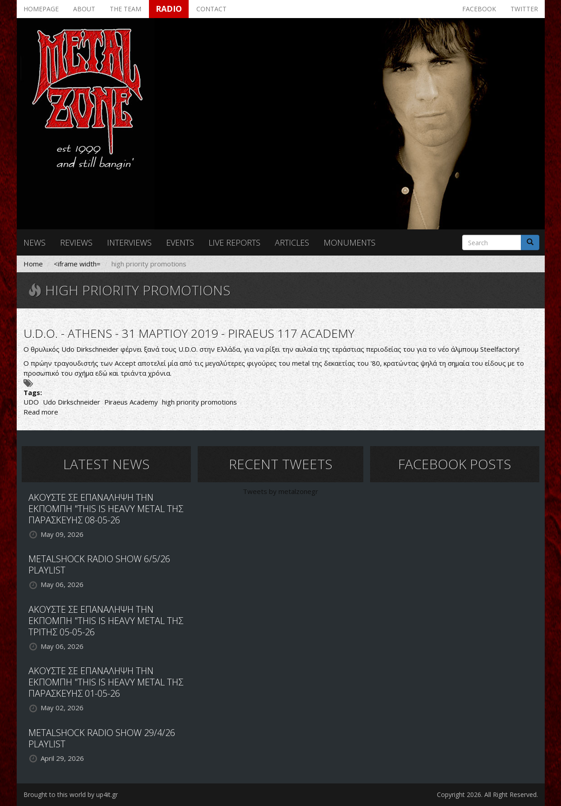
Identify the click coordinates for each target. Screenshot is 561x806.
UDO (31, 401)
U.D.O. (188, 349)
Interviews (129, 242)
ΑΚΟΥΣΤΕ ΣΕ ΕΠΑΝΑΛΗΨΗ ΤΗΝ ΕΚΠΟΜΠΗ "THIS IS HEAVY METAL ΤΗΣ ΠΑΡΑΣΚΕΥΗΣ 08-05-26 (105, 508)
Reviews (76, 242)
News (34, 242)
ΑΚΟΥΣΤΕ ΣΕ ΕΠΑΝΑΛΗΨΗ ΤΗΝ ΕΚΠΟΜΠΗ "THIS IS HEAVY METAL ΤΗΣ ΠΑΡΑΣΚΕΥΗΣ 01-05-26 (105, 682)
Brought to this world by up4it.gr (70, 794)
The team (125, 9)
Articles (292, 242)
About (84, 9)
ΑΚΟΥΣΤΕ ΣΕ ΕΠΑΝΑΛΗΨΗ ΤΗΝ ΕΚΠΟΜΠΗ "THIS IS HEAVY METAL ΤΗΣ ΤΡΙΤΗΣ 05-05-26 (105, 620)
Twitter (524, 9)
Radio (169, 8)
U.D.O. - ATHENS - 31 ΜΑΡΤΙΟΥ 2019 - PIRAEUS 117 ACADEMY (188, 333)
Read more (40, 411)
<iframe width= (77, 263)
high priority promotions (199, 401)
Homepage (41, 9)
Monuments (350, 242)
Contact (211, 9)
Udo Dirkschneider (71, 401)
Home (33, 263)
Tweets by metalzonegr (280, 491)
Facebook (479, 9)
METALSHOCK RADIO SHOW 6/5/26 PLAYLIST (99, 564)
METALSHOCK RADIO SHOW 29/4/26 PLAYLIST (101, 738)
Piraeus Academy (131, 401)
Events (180, 242)
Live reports (234, 242)
